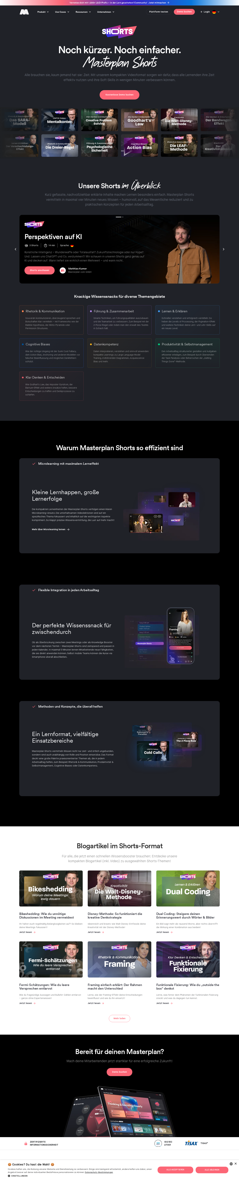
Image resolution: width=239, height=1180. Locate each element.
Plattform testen (158, 12)
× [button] (235, 1164)
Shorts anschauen (39, 270)
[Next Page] (119, 1018)
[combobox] (231, 1163)
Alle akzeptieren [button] (175, 1170)
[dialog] (119, 1170)
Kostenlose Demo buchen (119, 95)
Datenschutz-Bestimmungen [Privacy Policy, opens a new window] (99, 1172)
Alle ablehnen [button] (212, 1170)
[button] (43, 12)
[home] (24, 12)
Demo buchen (184, 12)
